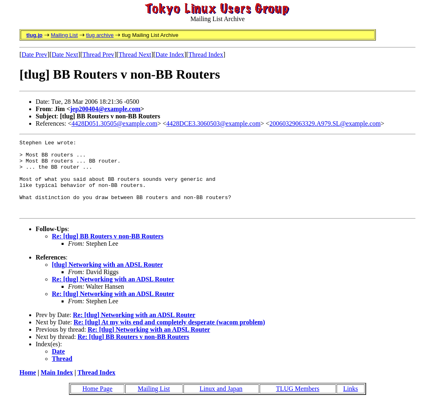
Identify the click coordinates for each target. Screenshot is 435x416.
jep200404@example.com (105, 108)
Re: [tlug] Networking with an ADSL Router (113, 293)
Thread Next (135, 54)
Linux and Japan (221, 403)
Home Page (97, 403)
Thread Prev (98, 54)
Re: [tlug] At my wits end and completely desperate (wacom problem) (169, 336)
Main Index (57, 387)
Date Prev (34, 54)
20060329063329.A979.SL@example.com (325, 123)
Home (27, 387)
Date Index (170, 54)
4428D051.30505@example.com (115, 123)
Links (350, 403)
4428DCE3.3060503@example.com (213, 123)
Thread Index (205, 54)
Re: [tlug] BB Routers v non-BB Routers (108, 250)
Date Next (65, 54)
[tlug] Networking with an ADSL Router (107, 279)
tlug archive (99, 35)
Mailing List (64, 35)
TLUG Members (297, 403)
